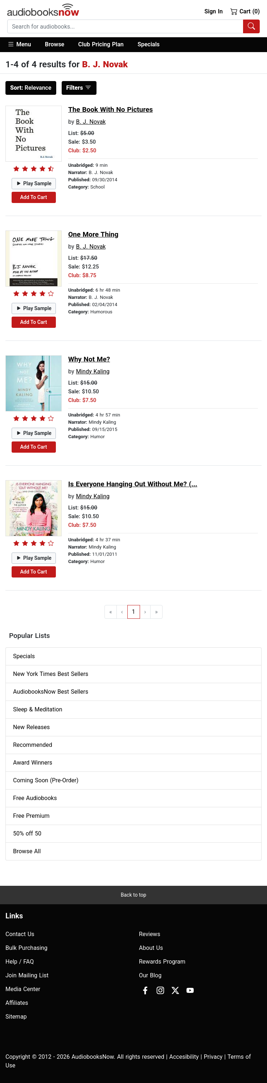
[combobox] (133, 26)
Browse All (27, 851)
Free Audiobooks (35, 798)
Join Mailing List (27, 975)
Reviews (149, 934)
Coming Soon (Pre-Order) (45, 780)
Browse (54, 44)
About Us (151, 947)
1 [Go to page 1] (133, 611)
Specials (148, 44)
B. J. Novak (91, 121)
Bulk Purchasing (26, 947)
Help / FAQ (19, 961)
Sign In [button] (213, 11)
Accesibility (184, 1056)
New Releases (31, 727)
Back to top (133, 895)
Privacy (213, 1056)
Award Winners (32, 762)
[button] (22, 44)
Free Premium (31, 815)
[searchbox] (125, 26)
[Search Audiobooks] (251, 26)
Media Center (22, 989)
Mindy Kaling (93, 371)
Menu (19, 44)
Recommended (32, 744)
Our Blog (150, 975)
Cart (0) (245, 11)
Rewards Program (162, 961)
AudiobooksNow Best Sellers (50, 691)
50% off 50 (27, 833)
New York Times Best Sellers (50, 673)
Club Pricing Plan (101, 44)
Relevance (31, 87)
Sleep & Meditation (37, 709)
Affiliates (16, 1002)
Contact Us (19, 934)
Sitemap (16, 1016)
